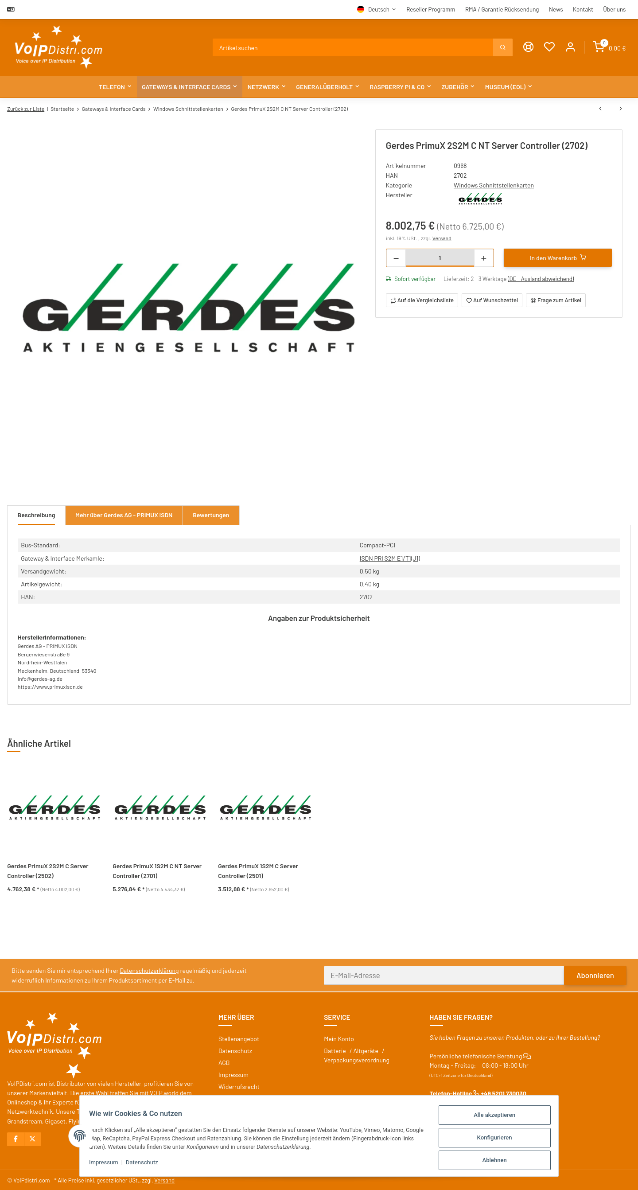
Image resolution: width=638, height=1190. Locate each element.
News (556, 9)
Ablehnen (500, 1160)
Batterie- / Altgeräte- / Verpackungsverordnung (356, 1053)
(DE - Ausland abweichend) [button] (541, 277)
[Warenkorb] (609, 47)
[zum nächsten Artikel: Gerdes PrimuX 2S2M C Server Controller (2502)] (621, 109)
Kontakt (583, 9)
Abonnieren (595, 973)
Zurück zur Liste (25, 108)
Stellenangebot (238, 1037)
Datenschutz (137, 1164)
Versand (441, 237)
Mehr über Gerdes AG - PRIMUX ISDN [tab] (125, 515)
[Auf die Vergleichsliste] (422, 299)
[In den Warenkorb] (558, 256)
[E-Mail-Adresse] (444, 973)
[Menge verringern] (396, 257)
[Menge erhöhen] (484, 257)
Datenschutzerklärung (149, 969)
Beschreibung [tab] (36, 515)
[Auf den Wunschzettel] (492, 299)
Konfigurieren (499, 1138)
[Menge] (440, 256)
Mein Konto (339, 1037)
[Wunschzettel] (549, 47)
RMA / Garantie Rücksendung (502, 9)
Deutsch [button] (378, 9)
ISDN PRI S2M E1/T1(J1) (389, 558)
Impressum (98, 1164)
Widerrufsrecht (239, 1085)
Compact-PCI (377, 545)
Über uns (614, 9)
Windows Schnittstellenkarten (494, 184)
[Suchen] (353, 47)
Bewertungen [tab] (212, 515)
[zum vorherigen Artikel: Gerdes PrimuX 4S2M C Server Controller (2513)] (600, 109)
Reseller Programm (430, 9)
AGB (224, 1061)
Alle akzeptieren (500, 1117)
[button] (571, 47)
